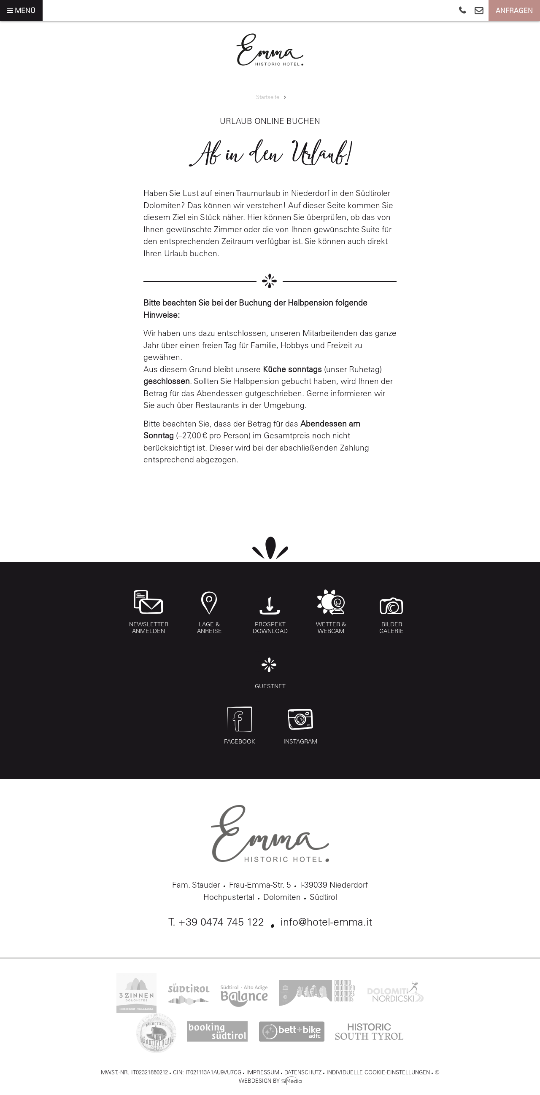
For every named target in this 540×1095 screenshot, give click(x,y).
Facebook (239, 729)
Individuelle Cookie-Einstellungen (378, 1072)
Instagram (300, 729)
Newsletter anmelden (148, 612)
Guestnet (270, 670)
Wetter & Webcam (331, 612)
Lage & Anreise (209, 612)
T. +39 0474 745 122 (216, 921)
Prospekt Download (270, 612)
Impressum (262, 1072)
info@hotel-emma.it (326, 921)
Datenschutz (302, 1072)
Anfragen (514, 10)
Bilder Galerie (391, 612)
